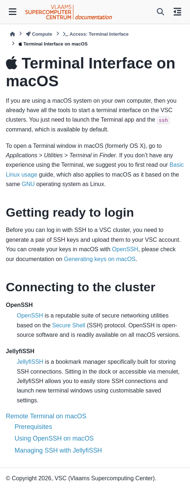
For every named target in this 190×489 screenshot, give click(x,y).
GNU (28, 184)
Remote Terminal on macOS (46, 416)
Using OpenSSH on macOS (54, 438)
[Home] (12, 34)
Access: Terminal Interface (95, 34)
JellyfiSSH (30, 362)
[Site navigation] (12, 11)
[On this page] (177, 11)
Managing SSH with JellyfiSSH (58, 450)
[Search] (160, 11)
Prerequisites (33, 426)
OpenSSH (125, 249)
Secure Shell (68, 325)
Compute (39, 34)
